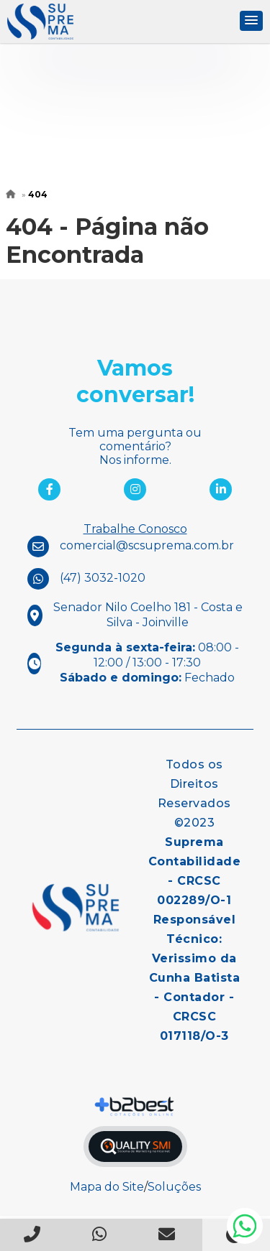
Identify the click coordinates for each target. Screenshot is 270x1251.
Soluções (174, 1187)
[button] (251, 21)
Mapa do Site (107, 1187)
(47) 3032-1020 (102, 578)
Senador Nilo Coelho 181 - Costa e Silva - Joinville (148, 614)
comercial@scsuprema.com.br (147, 545)
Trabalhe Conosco (135, 529)
